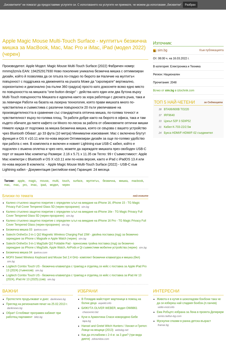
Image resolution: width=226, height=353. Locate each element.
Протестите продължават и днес (27, 299)
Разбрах (190, 4)
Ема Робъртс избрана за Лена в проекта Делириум (190, 312)
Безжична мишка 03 (19, 229)
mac (7, 185)
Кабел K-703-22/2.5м (177, 127)
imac (34, 185)
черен (66, 185)
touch (65, 181)
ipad (43, 185)
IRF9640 (169, 115)
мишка (123, 181)
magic (32, 181)
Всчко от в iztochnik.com (173, 90)
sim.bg (162, 50)
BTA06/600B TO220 (176, 109)
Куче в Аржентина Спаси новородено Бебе (109, 317)
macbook (137, 181)
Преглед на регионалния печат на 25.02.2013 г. (37, 304)
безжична (109, 181)
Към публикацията (211, 50)
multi (55, 181)
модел (54, 185)
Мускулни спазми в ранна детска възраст (184, 321)
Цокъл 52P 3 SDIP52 (177, 121)
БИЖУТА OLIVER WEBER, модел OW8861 (109, 308)
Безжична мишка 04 (19, 252)
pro (25, 185)
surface (77, 181)
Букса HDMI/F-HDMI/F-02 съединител (188, 132)
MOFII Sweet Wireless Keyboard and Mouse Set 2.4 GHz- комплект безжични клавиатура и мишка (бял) (73, 257)
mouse (44, 181)
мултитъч (92, 181)
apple (21, 181)
